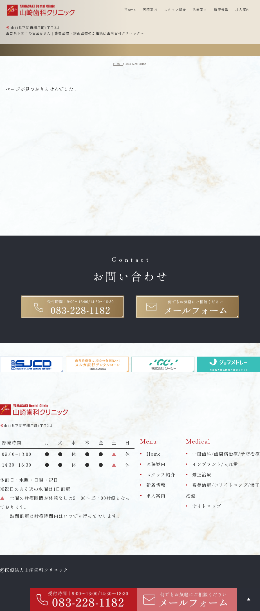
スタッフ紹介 (161, 474)
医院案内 (156, 464)
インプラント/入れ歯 (215, 464)
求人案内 (242, 9)
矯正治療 (202, 474)
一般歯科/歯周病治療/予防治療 (226, 453)
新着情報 (221, 9)
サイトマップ (206, 506)
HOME (118, 64)
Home (130, 9)
